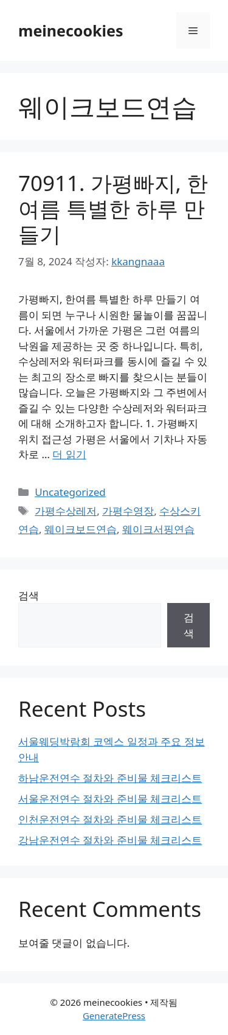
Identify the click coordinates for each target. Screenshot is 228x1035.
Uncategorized (70, 492)
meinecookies (70, 30)
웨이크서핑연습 (158, 529)
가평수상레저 (66, 511)
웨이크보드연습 (80, 529)
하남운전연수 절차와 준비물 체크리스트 (110, 778)
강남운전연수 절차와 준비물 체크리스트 (110, 840)
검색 (28, 595)
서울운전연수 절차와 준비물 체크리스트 (110, 799)
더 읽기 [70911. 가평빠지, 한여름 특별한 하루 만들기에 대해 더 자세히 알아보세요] (69, 454)
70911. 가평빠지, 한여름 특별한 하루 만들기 (113, 208)
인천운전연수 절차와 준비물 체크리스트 (110, 819)
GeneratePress (114, 1015)
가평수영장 (128, 511)
